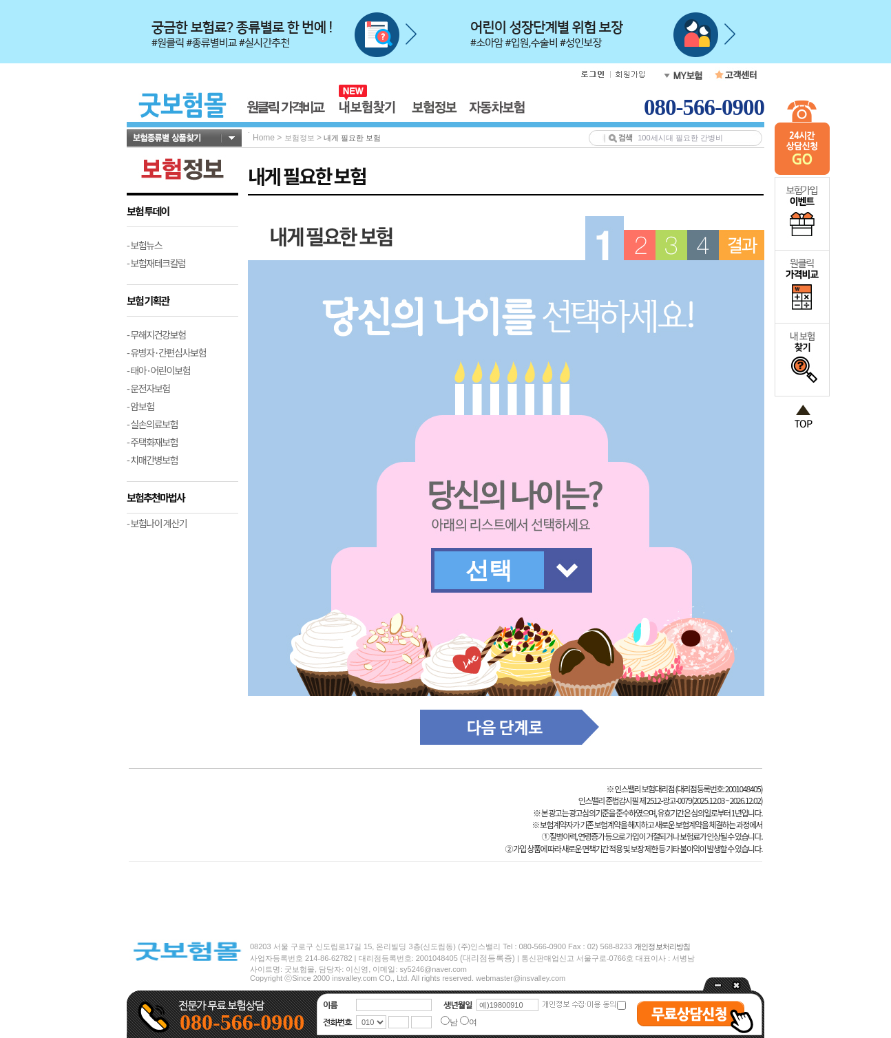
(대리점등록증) (487, 958)
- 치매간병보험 (152, 460)
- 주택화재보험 (152, 442)
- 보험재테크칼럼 (156, 263)
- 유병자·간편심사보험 (166, 352)
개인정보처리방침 (662, 946)
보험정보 (299, 138)
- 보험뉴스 (144, 245)
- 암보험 (140, 406)
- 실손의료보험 (152, 424)
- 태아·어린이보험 (158, 370)
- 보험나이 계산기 (157, 523)
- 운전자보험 (148, 388)
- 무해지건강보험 (156, 334)
